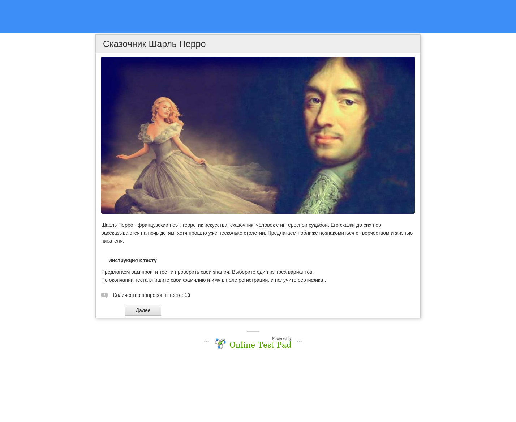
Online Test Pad (260, 345)
